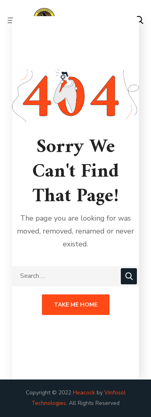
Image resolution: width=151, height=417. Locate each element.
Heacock (84, 392)
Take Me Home (75, 305)
